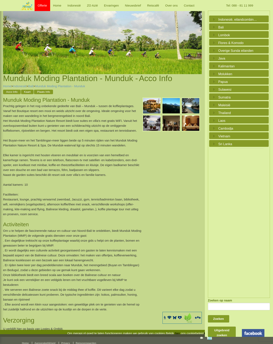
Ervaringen (111, 5)
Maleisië (224, 105)
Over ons (171, 5)
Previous (7, 38)
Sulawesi (224, 89)
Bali (30, 86)
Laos (222, 120)
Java (221, 58)
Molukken (225, 74)
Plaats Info (43, 91)
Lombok (224, 35)
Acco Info (12, 91)
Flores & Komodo (231, 43)
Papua (223, 82)
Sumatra (224, 97)
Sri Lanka (225, 144)
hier (177, 333)
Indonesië (74, 5)
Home (57, 5)
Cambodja (225, 128)
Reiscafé (153, 5)
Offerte (42, 5)
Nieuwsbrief (133, 5)
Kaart (27, 91)
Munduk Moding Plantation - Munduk (60, 86)
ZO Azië (92, 5)
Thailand (224, 113)
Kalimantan (226, 66)
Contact (189, 5)
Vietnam (224, 136)
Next (198, 38)
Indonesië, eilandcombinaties (238, 19)
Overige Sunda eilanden (236, 50)
